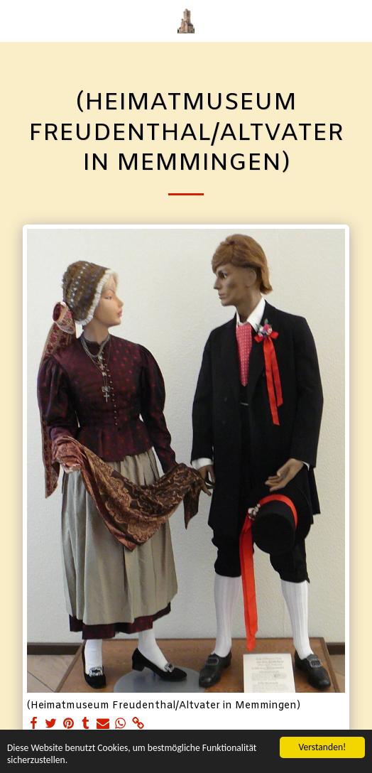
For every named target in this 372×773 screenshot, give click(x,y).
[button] (16, 20)
